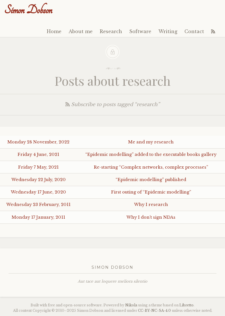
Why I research (151, 204)
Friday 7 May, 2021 (38, 167)
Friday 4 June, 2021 (38, 154)
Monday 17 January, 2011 (38, 217)
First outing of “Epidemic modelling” (151, 192)
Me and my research (151, 142)
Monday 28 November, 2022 (38, 142)
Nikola (131, 305)
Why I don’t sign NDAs (150, 217)
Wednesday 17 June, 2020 (38, 192)
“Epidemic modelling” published (151, 179)
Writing (167, 31)
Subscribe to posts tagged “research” (112, 105)
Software (140, 31)
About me (81, 31)
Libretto (186, 305)
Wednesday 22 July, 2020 (38, 179)
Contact (194, 31)
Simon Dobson (28, 10)
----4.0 (154, 310)
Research (111, 31)
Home (54, 31)
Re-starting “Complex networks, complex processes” (151, 167)
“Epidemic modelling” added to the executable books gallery (150, 154)
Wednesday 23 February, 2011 (38, 204)
